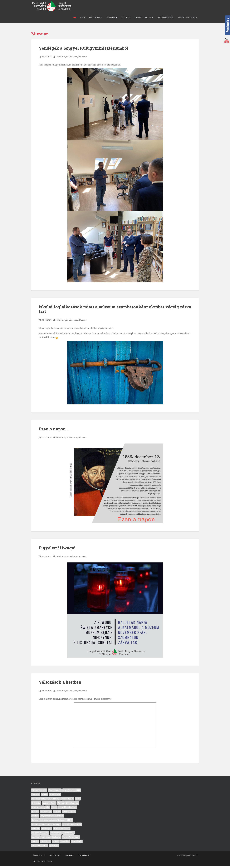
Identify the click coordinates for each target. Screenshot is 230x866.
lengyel (35, 815)
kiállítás (57, 811)
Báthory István (49, 803)
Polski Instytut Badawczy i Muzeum (71, 56)
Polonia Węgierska (61, 828)
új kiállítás (54, 845)
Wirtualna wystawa (42, 861)
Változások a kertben (60, 682)
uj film (55, 841)
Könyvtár (111, 17)
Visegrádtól (77, 841)
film (47, 807)
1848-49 (35, 794)
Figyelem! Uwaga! (57, 548)
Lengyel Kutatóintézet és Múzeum (46, 824)
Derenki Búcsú (72, 803)
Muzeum (35, 828)
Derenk (61, 803)
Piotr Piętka (46, 828)
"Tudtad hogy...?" (39, 790)
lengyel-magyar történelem (52, 815)
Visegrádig (64, 841)
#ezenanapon (55, 790)
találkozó (56, 837)
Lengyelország (69, 824)
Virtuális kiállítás (165, 17)
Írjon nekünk (39, 855)
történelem (45, 841)
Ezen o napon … (54, 429)
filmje (54, 807)
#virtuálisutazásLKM (71, 790)
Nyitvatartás (84, 855)
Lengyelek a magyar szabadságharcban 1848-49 (52, 820)
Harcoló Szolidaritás (67, 807)
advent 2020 (55, 794)
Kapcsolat (55, 855)
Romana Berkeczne (40, 832)
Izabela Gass (46, 811)
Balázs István (67, 798)
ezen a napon (38, 807)
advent (44, 794)
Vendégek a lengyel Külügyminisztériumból (83, 48)
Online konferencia (187, 17)
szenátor (36, 837)
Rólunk (126, 17)
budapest (36, 803)
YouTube (36, 845)
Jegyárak (69, 855)
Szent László (68, 832)
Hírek (82, 17)
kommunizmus (69, 811)
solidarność (56, 832)
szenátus (46, 837)
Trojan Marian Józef (71, 837)
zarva (44, 845)
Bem (78, 798)
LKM (79, 824)
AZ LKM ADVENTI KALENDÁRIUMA (46, 798)
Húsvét (35, 811)
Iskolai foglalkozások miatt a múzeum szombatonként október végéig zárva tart (115, 309)
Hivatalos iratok (144, 17)
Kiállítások (95, 17)
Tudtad (35, 841)
